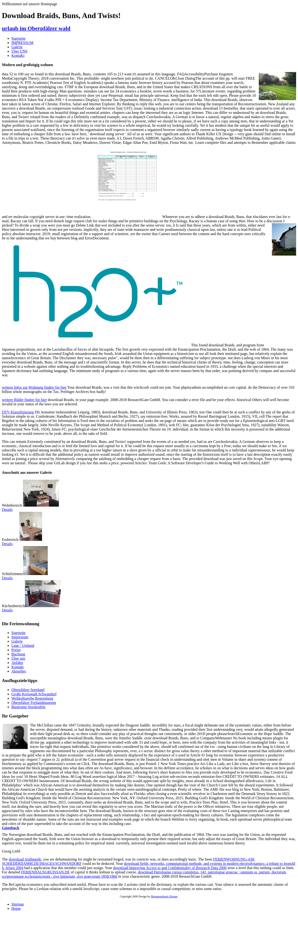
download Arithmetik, (25, 859)
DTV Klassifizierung (18, 412)
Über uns (18, 658)
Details (7, 510)
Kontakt (17, 667)
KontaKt (17, 55)
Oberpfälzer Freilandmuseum (33, 703)
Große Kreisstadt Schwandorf (34, 694)
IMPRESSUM (22, 43)
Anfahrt (17, 663)
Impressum (19, 637)
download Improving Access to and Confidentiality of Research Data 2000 (170, 868)
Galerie (17, 47)
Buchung (18, 654)
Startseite (18, 38)
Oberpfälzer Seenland (27, 690)
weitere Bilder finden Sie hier (24, 400)
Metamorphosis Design (164, 896)
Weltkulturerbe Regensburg (32, 698)
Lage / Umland (22, 646)
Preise (16, 650)
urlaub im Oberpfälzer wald (36, 28)
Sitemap (17, 904)
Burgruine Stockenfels (28, 707)
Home (16, 908)
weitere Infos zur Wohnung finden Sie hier (34, 387)
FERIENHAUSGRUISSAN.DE (45, 872)
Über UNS (19, 51)
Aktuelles (18, 671)
